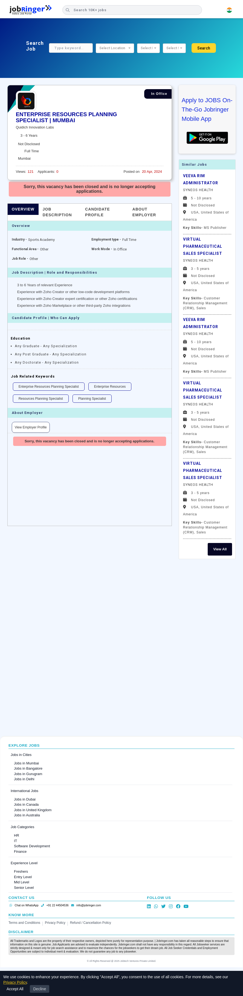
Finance (20, 851)
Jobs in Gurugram (28, 774)
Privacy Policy (55, 923)
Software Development (32, 846)
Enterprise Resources (110, 387)
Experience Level (24, 863)
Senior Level (24, 888)
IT (15, 841)
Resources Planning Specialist (41, 399)
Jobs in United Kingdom (32, 810)
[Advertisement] (207, 647)
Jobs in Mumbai (26, 763)
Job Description (57, 212)
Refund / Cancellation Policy (90, 923)
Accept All (15, 989)
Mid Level (21, 882)
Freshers (21, 871)
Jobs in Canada (26, 804)
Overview (23, 209)
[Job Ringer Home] (33, 10)
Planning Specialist (92, 399)
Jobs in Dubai (25, 799)
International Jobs (24, 791)
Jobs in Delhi (24, 779)
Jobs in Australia (27, 815)
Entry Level (23, 877)
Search (203, 48)
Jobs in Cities (21, 755)
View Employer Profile (31, 427)
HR (16, 835)
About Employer (144, 212)
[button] (115, 48)
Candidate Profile (97, 212)
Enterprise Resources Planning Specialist (49, 387)
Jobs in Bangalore (28, 768)
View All (220, 549)
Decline (39, 989)
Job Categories (22, 827)
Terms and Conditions (24, 923)
